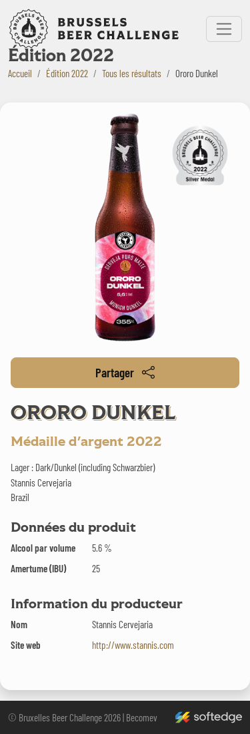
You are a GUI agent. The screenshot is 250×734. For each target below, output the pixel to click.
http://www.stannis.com (133, 645)
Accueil (20, 73)
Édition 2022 (67, 73)
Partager (125, 372)
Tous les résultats (131, 73)
